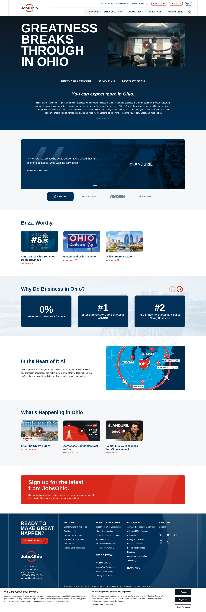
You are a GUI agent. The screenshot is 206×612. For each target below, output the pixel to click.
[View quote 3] (117, 196)
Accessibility (147, 586)
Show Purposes (183, 607)
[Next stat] (180, 289)
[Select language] (188, 4)
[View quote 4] (145, 196)
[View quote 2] (89, 196)
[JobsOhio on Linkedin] (161, 535)
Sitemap (137, 586)
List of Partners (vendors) (102, 604)
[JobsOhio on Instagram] (161, 541)
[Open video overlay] (146, 44)
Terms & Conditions (114, 586)
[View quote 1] (60, 196)
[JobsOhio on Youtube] (168, 535)
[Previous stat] (172, 289)
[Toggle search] (189, 11)
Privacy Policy (128, 586)
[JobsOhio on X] (174, 535)
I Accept (183, 592)
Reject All (183, 600)
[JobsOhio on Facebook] (168, 541)
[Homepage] (29, 8)
